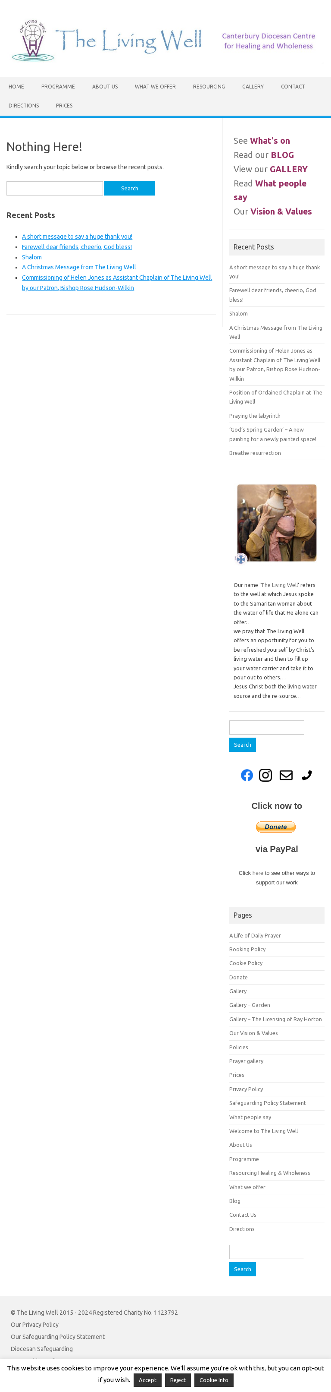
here (259, 873)
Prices (64, 105)
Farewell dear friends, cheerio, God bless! (77, 246)
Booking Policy (247, 949)
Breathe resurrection (255, 453)
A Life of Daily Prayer (255, 935)
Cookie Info (214, 1380)
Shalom (32, 257)
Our (273, 211)
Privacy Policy (246, 1089)
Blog (234, 1201)
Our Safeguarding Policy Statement (58, 1336)
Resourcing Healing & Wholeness (269, 1173)
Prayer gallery (246, 1061)
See (262, 140)
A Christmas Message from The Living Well (79, 267)
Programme (58, 86)
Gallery (253, 86)
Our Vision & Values (253, 1033)
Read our (264, 155)
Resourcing (209, 86)
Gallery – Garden (249, 1005)
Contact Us (242, 1215)
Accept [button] (147, 1380)
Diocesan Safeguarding (42, 1348)
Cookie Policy (245, 963)
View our (271, 169)
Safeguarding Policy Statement (267, 1103)
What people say (250, 1117)
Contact (293, 86)
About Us (105, 86)
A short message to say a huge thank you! (77, 236)
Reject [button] (178, 1380)
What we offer (155, 86)
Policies (238, 1047)
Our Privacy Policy (35, 1324)
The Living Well (279, 585)
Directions (24, 105)
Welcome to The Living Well (263, 1131)
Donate (238, 977)
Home (16, 86)
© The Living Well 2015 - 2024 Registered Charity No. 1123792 (94, 1312)
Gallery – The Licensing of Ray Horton (275, 1019)
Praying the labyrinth (255, 416)
